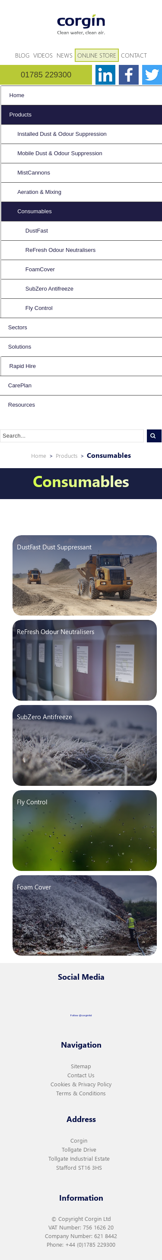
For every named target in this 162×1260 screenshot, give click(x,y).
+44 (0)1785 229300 (90, 1244)
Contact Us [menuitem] (81, 1075)
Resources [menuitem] (21, 405)
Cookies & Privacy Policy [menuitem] (81, 1084)
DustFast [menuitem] (36, 230)
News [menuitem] (65, 55)
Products (67, 455)
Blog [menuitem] (22, 55)
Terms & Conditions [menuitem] (81, 1093)
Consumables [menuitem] (34, 211)
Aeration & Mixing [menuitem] (39, 192)
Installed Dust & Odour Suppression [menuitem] (62, 134)
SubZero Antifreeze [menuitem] (49, 288)
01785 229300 (46, 74)
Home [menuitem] (17, 95)
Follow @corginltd (81, 1015)
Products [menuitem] (21, 114)
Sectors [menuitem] (17, 327)
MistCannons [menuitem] (33, 172)
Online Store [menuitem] (96, 55)
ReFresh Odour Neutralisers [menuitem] (60, 250)
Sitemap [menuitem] (81, 1066)
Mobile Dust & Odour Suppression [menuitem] (59, 153)
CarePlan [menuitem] (20, 385)
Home (38, 455)
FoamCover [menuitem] (40, 269)
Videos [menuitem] (43, 55)
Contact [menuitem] (134, 55)
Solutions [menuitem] (19, 346)
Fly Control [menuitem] (39, 308)
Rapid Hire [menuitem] (23, 366)
